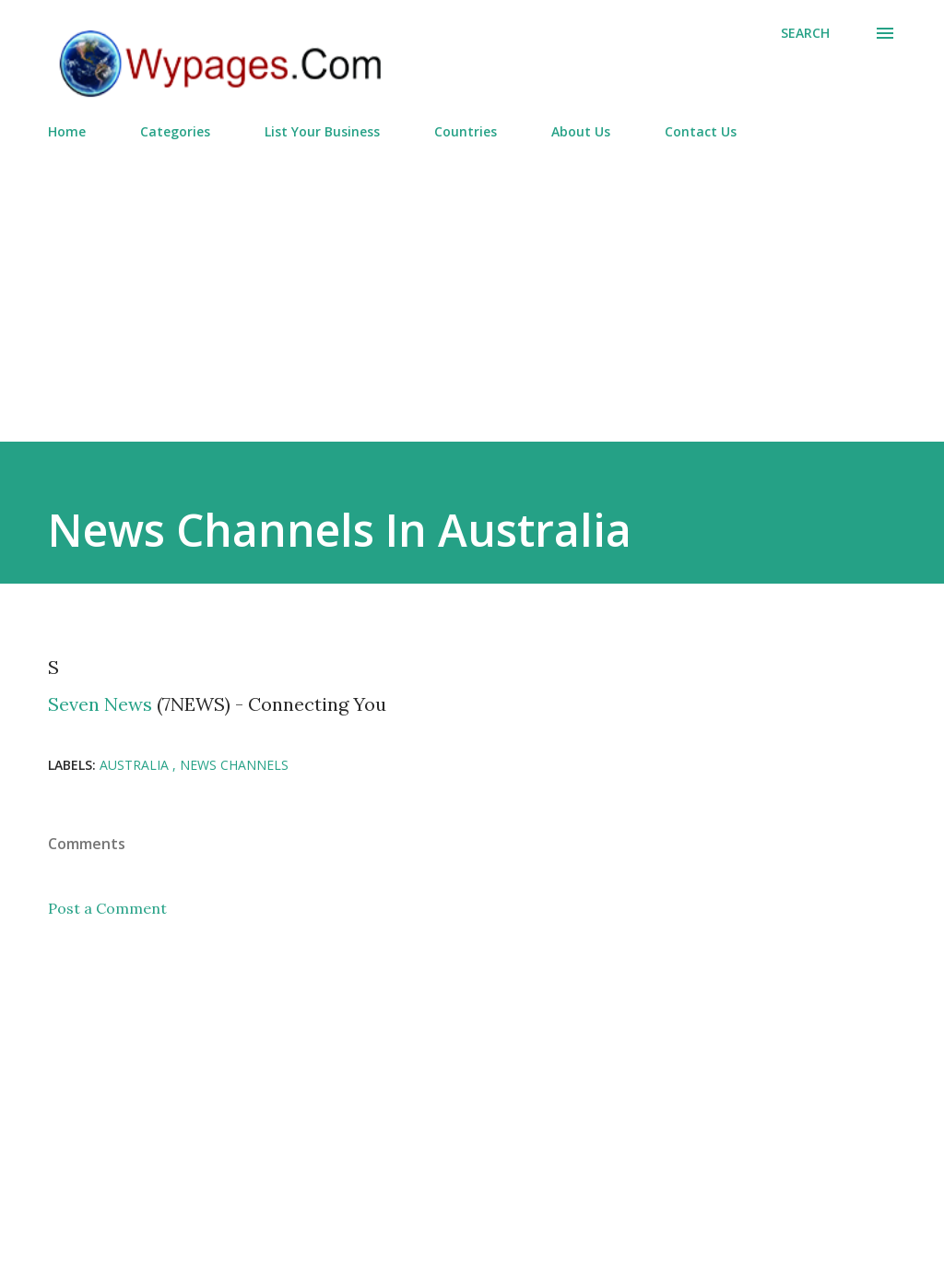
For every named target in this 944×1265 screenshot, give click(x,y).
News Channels (234, 765)
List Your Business (322, 131)
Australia (136, 765)
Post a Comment (107, 908)
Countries (465, 131)
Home (67, 131)
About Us (580, 131)
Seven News (100, 703)
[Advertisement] (472, 283)
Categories (175, 131)
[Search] (805, 33)
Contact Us (701, 131)
